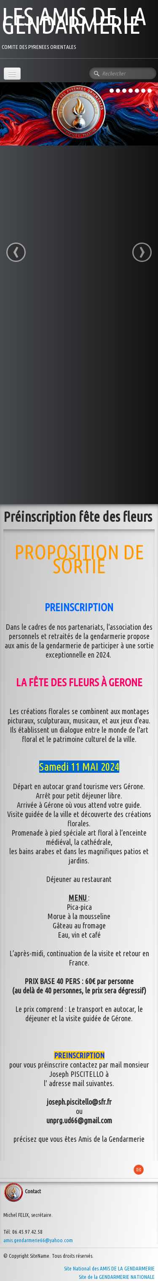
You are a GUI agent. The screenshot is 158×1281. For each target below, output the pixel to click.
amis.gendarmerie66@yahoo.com (38, 1240)
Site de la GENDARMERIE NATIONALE (117, 1277)
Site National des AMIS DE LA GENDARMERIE (109, 1268)
